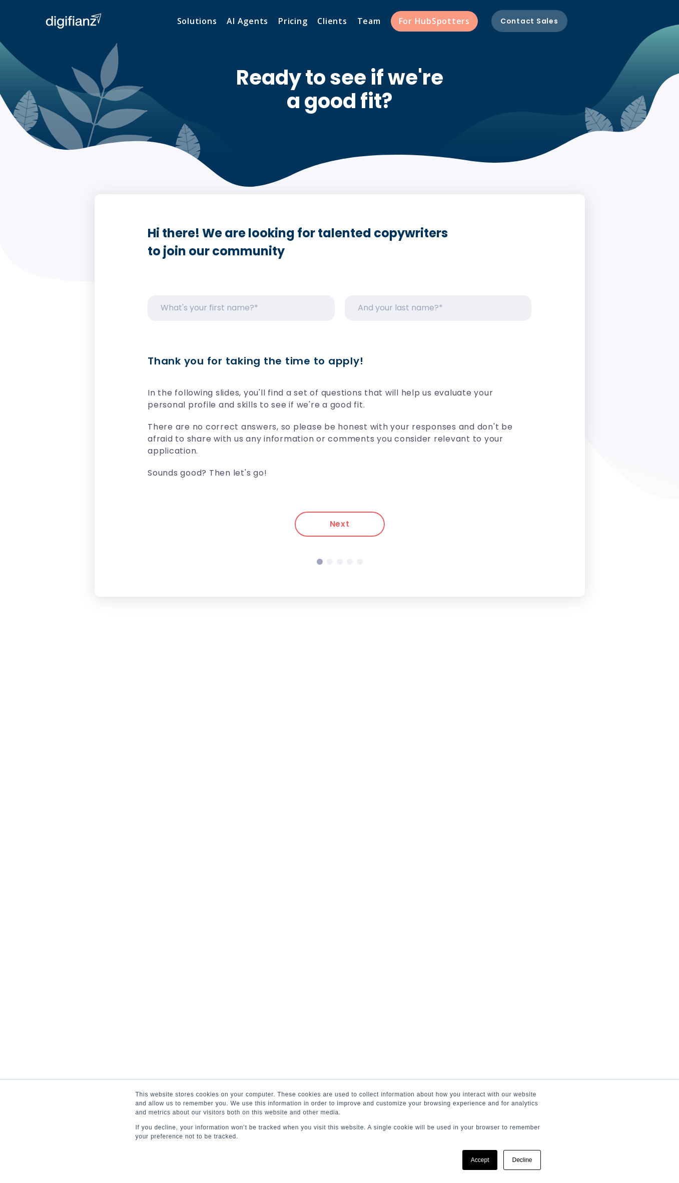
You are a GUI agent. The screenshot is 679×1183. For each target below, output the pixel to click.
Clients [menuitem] (332, 21)
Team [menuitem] (369, 21)
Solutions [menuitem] (197, 21)
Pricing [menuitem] (292, 21)
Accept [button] (480, 1159)
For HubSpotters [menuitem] (434, 21)
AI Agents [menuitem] (247, 21)
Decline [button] (522, 1159)
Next (340, 524)
